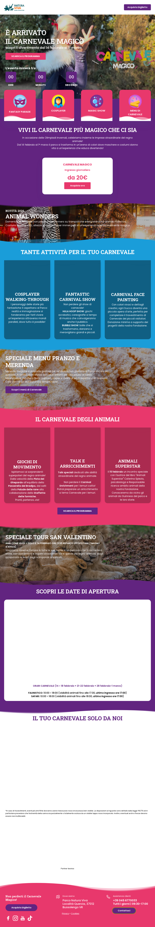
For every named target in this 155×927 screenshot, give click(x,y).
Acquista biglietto (137, 7)
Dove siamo (69, 896)
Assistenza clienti (122, 896)
